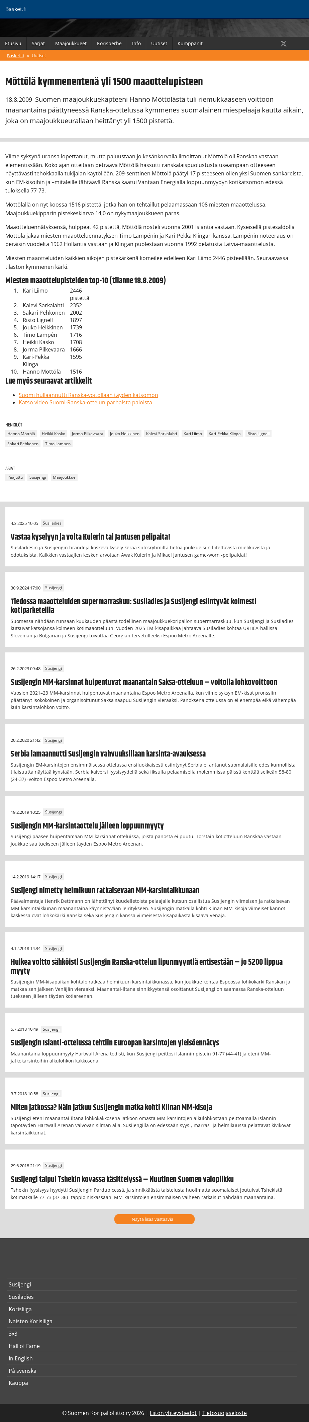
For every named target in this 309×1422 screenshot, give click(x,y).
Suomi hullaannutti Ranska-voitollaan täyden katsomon (88, 395)
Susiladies (52, 523)
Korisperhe (109, 43)
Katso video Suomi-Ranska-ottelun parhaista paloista (85, 402)
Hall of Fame (24, 1346)
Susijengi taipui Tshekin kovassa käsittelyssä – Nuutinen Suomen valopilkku (122, 1180)
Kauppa (18, 1383)
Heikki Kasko (53, 434)
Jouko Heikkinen (124, 434)
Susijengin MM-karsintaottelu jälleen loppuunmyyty (87, 826)
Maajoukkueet (71, 43)
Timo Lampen (58, 444)
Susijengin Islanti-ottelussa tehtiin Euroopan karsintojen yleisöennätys (115, 1043)
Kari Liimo (193, 434)
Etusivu (13, 43)
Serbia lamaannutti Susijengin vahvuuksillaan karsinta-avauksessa (108, 754)
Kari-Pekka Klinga (225, 434)
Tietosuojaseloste (224, 1413)
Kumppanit (190, 43)
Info (136, 43)
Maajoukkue (64, 477)
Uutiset (159, 43)
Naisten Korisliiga (31, 1321)
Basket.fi (15, 56)
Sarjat (38, 43)
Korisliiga (20, 1309)
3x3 (13, 1333)
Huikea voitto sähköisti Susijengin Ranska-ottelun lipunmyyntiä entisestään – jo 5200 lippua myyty (147, 966)
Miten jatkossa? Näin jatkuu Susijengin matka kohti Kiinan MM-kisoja (111, 1108)
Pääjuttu (15, 477)
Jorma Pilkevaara (87, 434)
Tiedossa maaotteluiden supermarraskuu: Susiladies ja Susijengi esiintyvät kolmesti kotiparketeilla (133, 606)
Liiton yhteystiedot (173, 1413)
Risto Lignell (258, 434)
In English (21, 1358)
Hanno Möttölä (21, 434)
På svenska (22, 1370)
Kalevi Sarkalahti (161, 434)
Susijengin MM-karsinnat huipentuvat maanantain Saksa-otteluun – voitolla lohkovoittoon (144, 683)
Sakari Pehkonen (22, 444)
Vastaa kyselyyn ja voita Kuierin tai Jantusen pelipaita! (91, 537)
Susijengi (37, 477)
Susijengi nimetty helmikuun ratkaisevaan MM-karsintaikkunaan (105, 891)
